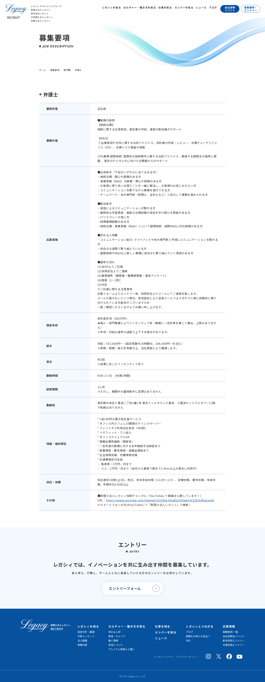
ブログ (213, 7)
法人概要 (82, 640)
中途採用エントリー (234, 645)
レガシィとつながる (200, 626)
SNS (188, 640)
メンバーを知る (184, 7)
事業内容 (82, 645)
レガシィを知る (111, 7)
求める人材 (114, 632)
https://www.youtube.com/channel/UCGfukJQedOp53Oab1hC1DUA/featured (160, 500)
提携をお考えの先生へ (198, 636)
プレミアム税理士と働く (121, 649)
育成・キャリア (116, 636)
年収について (115, 645)
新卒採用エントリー (234, 640)
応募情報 (229, 626)
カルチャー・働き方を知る (139, 7)
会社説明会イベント (234, 636)
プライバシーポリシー (187, 656)
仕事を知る (165, 7)
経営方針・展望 (86, 632)
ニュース (201, 7)
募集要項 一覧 (230, 632)
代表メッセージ (86, 636)
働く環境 (113, 640)
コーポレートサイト (164, 656)
